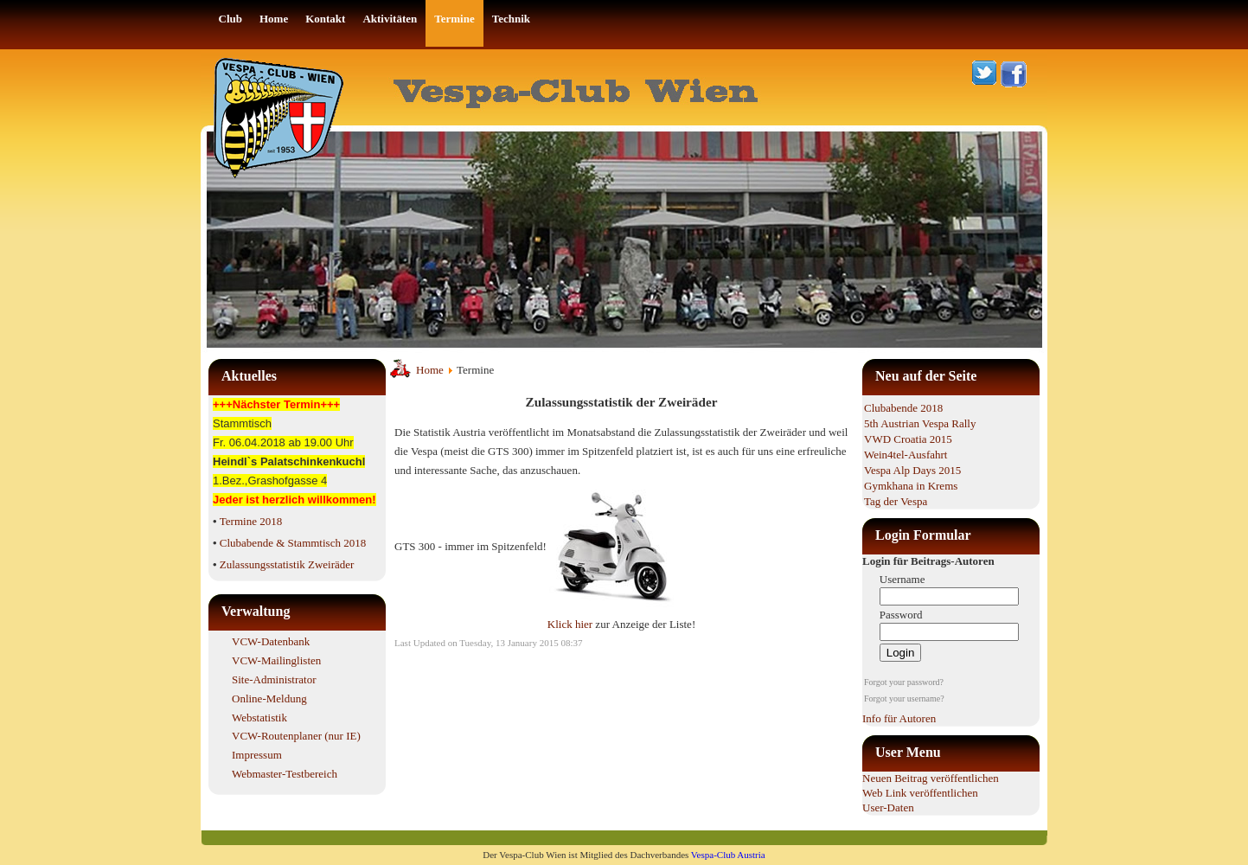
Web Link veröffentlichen (920, 792)
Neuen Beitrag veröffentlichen (930, 778)
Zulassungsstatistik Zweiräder (287, 564)
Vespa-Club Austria (728, 854)
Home (430, 369)
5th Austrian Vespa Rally (920, 423)
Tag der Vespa (895, 501)
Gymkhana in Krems (910, 485)
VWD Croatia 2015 (908, 438)
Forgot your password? (904, 682)
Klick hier (571, 624)
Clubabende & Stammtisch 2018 (293, 542)
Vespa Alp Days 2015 (912, 470)
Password (901, 614)
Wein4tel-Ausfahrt (905, 454)
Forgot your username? (904, 698)
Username (902, 579)
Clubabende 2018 (903, 407)
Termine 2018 (251, 521)
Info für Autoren (899, 718)
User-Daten (888, 807)
